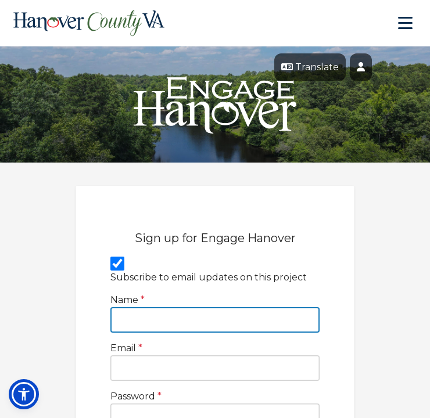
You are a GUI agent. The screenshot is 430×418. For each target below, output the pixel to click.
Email (126, 348)
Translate (310, 67)
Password (136, 396)
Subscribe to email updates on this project (208, 277)
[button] (24, 394)
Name (127, 299)
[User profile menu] (361, 67)
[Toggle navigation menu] (405, 23)
